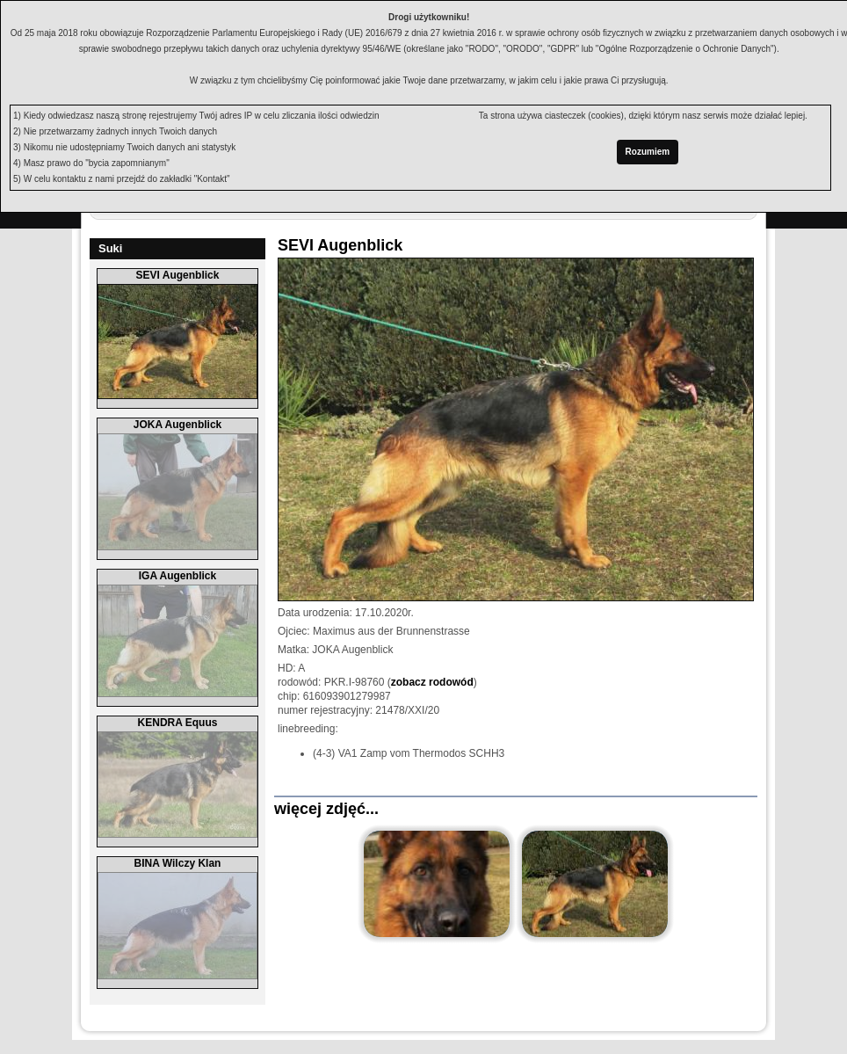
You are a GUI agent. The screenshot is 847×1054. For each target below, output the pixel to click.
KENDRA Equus (178, 722)
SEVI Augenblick (178, 275)
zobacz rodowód (432, 682)
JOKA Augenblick (177, 424)
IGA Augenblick (177, 576)
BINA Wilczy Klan (177, 863)
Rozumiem (648, 151)
